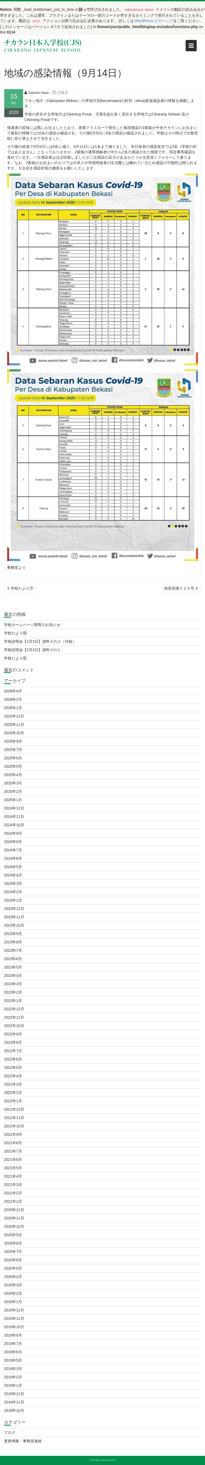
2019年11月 (14, 1318)
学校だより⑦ (22, 588)
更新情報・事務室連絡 (23, 1441)
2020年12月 (14, 1210)
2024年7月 (13, 850)
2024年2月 (13, 892)
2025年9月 (13, 741)
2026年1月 (13, 708)
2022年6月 (13, 1059)
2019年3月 (13, 1369)
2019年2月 (13, 1377)
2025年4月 (13, 775)
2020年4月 (13, 1276)
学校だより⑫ (15, 658)
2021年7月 (13, 1151)
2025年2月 (13, 791)
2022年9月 (13, 1034)
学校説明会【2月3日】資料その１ (32, 650)
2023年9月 (13, 934)
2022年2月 (13, 1092)
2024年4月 (13, 875)
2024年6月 (13, 858)
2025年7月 (13, 749)
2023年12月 (14, 908)
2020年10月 (14, 1226)
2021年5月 (13, 1168)
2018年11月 (14, 1402)
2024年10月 (14, 825)
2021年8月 (13, 1143)
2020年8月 (13, 1243)
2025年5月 (13, 766)
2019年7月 (13, 1343)
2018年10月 (14, 1410)
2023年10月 (14, 925)
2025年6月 (13, 758)
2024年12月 (14, 808)
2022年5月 (13, 1067)
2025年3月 (13, 783)
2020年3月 (13, 1285)
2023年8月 (13, 942)
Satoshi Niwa (36, 95)
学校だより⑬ (15, 633)
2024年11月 (14, 816)
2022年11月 (14, 1017)
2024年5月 (13, 867)
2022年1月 (13, 1101)
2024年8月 (13, 841)
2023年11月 (14, 917)
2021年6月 (13, 1159)
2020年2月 (13, 1293)
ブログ (62, 95)
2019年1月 (13, 1385)
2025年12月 (14, 716)
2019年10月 (14, 1327)
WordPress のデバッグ (154, 21)
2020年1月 (13, 1302)
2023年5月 (13, 967)
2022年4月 (13, 1076)
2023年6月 (13, 959)
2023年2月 (13, 992)
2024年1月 (13, 900)
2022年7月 (13, 1051)
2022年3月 (13, 1084)
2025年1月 (13, 800)
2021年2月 (13, 1193)
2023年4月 (13, 975)
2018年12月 (14, 1394)
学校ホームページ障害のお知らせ (32, 625)
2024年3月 (13, 883)
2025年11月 (14, 724)
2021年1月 (13, 1201)
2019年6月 (13, 1352)
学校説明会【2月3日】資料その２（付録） (40, 641)
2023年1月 (13, 1000)
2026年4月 (13, 691)
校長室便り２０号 (179, 588)
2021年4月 (13, 1176)
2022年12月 (14, 1009)
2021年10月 (14, 1126)
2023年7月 (13, 950)
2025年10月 (14, 733)
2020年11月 (14, 1218)
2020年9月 (13, 1235)
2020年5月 (13, 1268)
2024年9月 (13, 833)
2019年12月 (14, 1310)
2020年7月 (13, 1251)
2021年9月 (13, 1134)
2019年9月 (13, 1335)
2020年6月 (13, 1260)
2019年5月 (13, 1360)
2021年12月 (14, 1109)
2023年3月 (13, 984)
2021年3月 (13, 1184)
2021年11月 (14, 1118)
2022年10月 (14, 1026)
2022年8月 (13, 1042)
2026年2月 (13, 699)
